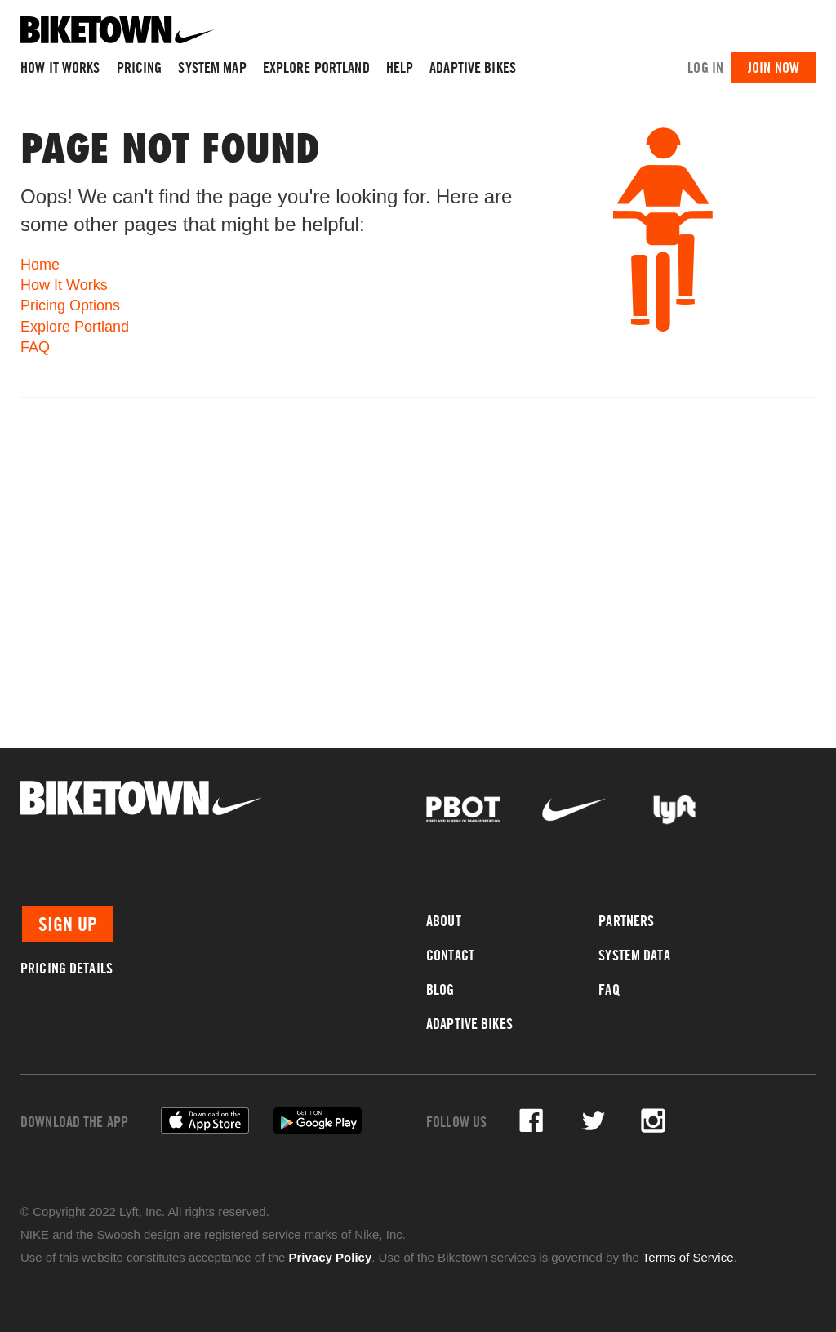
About (443, 920)
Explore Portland (316, 68)
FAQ (35, 347)
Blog (440, 989)
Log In (705, 68)
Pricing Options (70, 305)
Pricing (139, 68)
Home (40, 264)
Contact (450, 955)
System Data (633, 955)
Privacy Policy (330, 1257)
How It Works (60, 68)
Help (400, 68)
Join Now (773, 67)
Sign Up (67, 923)
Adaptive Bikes (472, 68)
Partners (626, 920)
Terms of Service (688, 1257)
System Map (212, 68)
